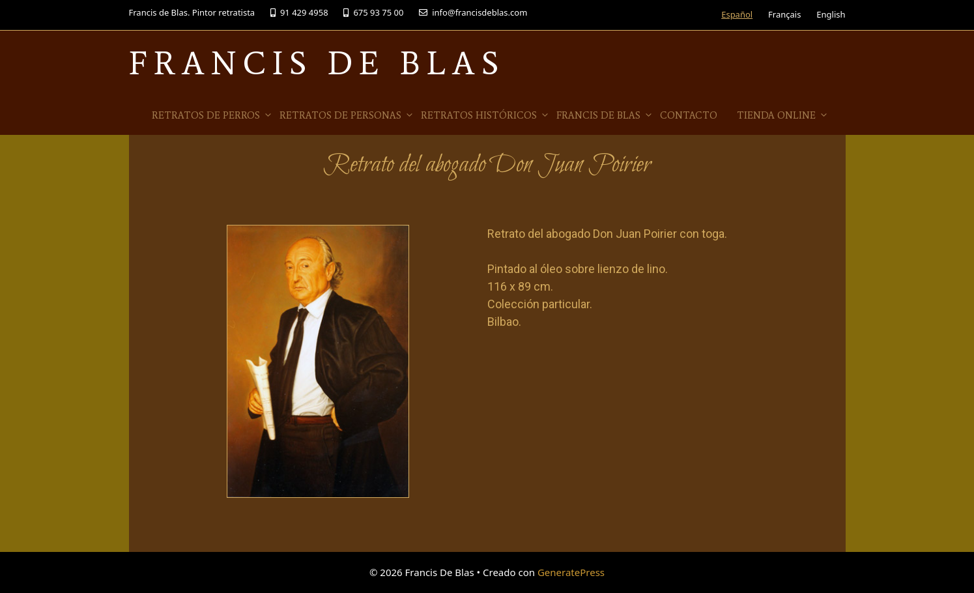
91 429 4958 (299, 12)
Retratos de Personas (346, 115)
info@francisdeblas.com (473, 12)
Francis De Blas (317, 63)
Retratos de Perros (212, 115)
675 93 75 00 (373, 12)
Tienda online (783, 115)
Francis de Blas (604, 115)
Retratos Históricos (485, 115)
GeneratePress (571, 572)
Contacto (688, 115)
